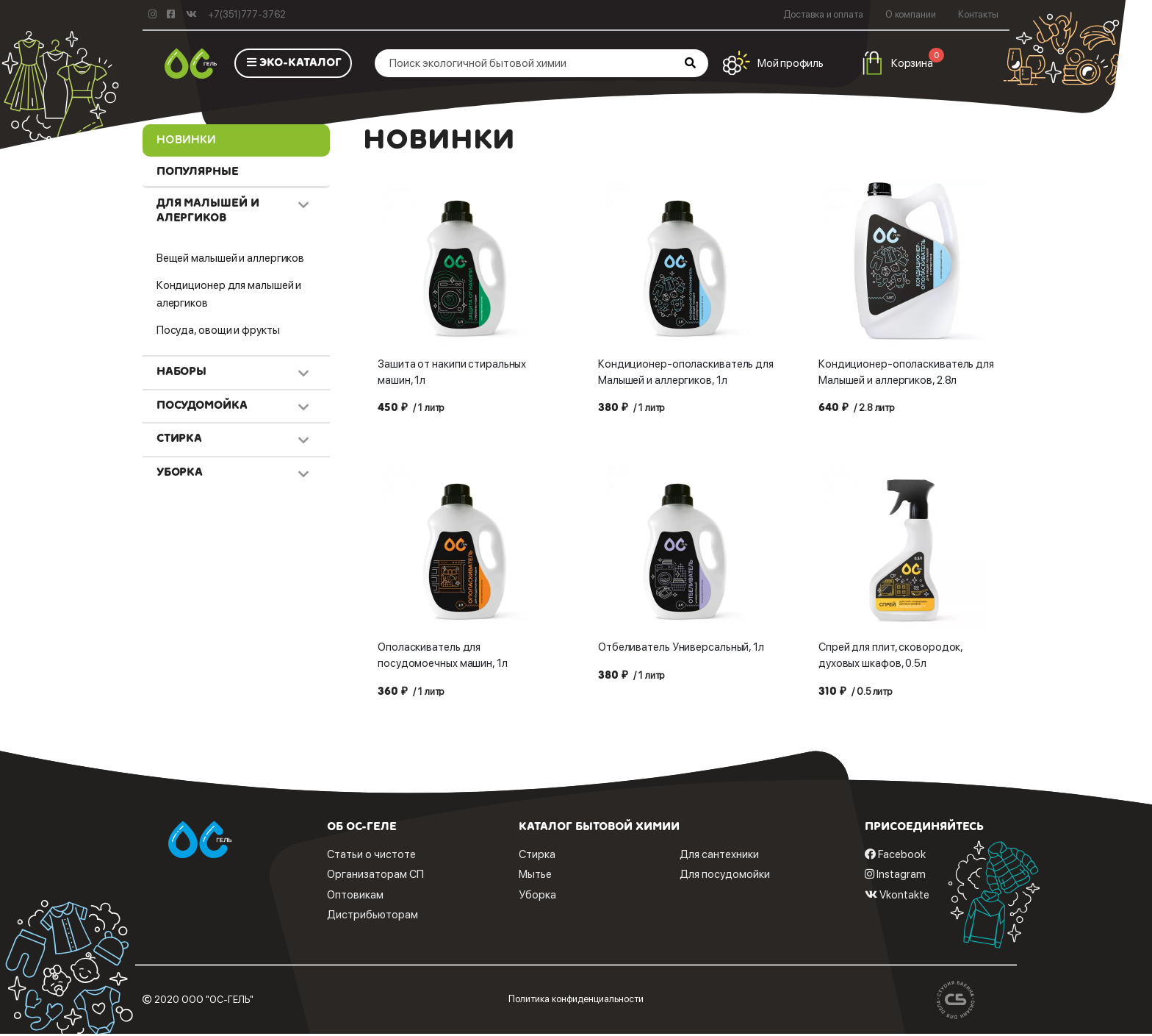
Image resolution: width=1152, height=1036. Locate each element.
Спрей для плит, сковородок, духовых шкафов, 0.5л (890, 657)
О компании (910, 14)
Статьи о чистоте (371, 856)
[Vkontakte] (192, 14)
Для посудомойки (725, 877)
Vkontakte (897, 897)
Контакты (978, 14)
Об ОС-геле (362, 829)
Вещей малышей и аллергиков (230, 258)
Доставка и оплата (823, 14)
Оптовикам (355, 897)
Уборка (537, 897)
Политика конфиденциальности (576, 1002)
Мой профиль (790, 63)
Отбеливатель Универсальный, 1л (681, 649)
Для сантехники (719, 856)
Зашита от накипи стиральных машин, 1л (452, 372)
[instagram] (152, 14)
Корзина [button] (914, 62)
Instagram (895, 877)
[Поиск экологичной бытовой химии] (523, 63)
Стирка (537, 856)
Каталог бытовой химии (599, 829)
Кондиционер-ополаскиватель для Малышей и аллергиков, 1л (686, 372)
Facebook (895, 856)
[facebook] (171, 14)
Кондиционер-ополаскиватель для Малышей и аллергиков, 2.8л (906, 372)
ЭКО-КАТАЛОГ (294, 63)
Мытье (535, 877)
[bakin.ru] (906, 1002)
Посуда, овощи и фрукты (218, 330)
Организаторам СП (375, 877)
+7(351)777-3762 (247, 14)
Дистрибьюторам (372, 917)
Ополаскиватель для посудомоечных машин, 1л (443, 657)
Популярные (197, 172)
